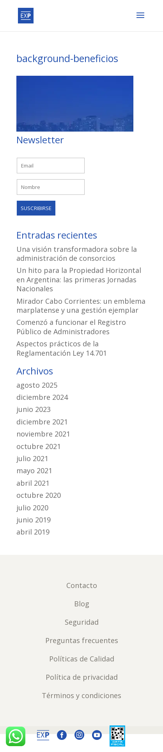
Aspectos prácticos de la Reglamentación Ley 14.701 (61, 348)
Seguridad (82, 622)
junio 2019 (33, 519)
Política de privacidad (82, 677)
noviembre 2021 (43, 433)
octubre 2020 (38, 495)
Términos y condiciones (81, 695)
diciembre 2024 (42, 397)
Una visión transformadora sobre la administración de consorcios (76, 253)
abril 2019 (33, 531)
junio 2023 (33, 409)
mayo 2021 (34, 470)
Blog (81, 603)
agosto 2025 (36, 385)
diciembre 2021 (42, 421)
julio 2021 (32, 458)
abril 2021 (33, 483)
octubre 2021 (38, 446)
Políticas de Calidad (81, 658)
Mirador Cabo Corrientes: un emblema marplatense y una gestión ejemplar (80, 305)
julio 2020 (32, 507)
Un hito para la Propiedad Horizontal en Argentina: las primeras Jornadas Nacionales (78, 279)
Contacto (81, 585)
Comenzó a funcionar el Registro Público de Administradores (71, 326)
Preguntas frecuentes (81, 640)
